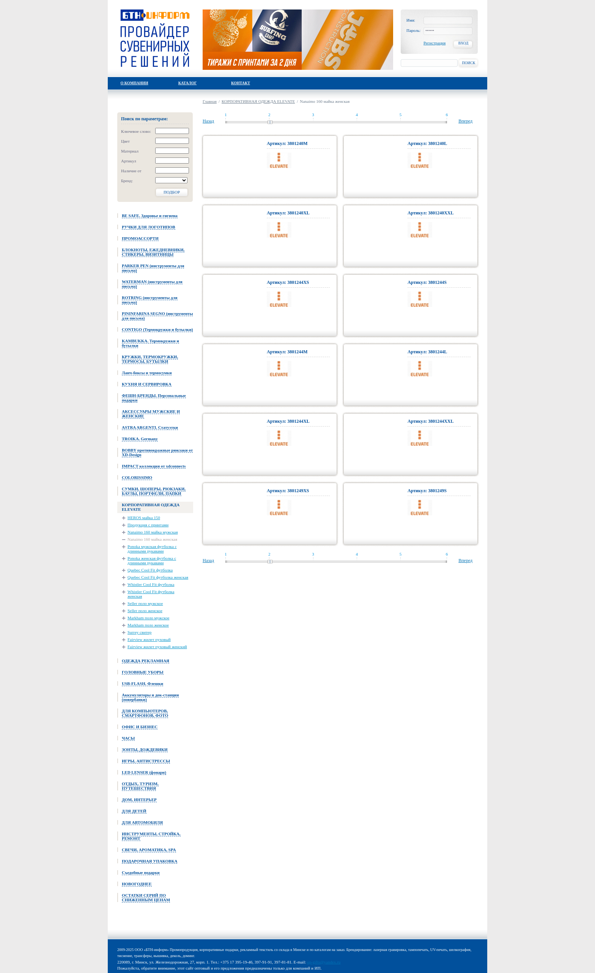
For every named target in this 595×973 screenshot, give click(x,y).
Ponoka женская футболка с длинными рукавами (152, 560)
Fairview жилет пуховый (149, 639)
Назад (208, 121)
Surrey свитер (139, 632)
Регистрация (434, 43)
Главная (210, 101)
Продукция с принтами (148, 525)
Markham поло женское (148, 625)
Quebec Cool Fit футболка (150, 570)
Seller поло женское (145, 610)
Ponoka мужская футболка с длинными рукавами (152, 548)
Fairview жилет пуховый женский (157, 646)
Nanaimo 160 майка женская (152, 539)
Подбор (172, 192)
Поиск (468, 63)
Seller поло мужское (145, 603)
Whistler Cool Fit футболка (151, 584)
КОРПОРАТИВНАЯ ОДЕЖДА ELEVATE (258, 101)
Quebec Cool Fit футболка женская (158, 577)
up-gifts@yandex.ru (323, 962)
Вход (463, 43)
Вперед (465, 121)
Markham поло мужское (148, 618)
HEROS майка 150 (144, 517)
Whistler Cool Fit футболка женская (151, 593)
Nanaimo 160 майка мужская (153, 532)
